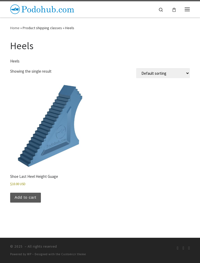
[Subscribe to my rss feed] (177, 248)
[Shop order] (163, 73)
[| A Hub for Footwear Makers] (42, 8)
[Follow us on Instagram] (183, 248)
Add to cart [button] (25, 197)
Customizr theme (73, 254)
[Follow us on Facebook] (189, 248)
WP (29, 254)
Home (15, 28)
